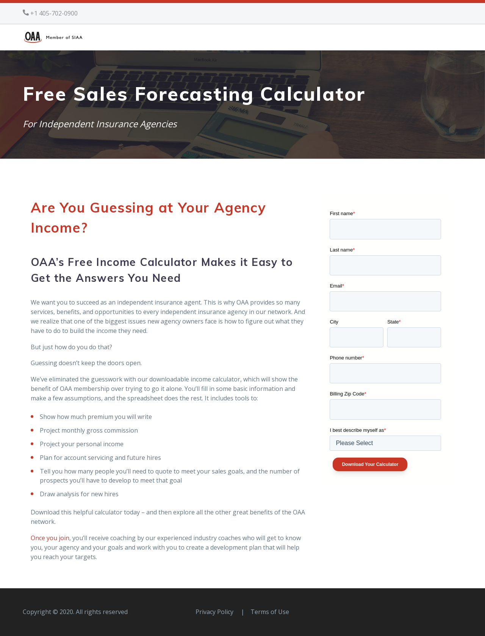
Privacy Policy (214, 612)
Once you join (50, 538)
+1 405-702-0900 (54, 13)
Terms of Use (269, 612)
